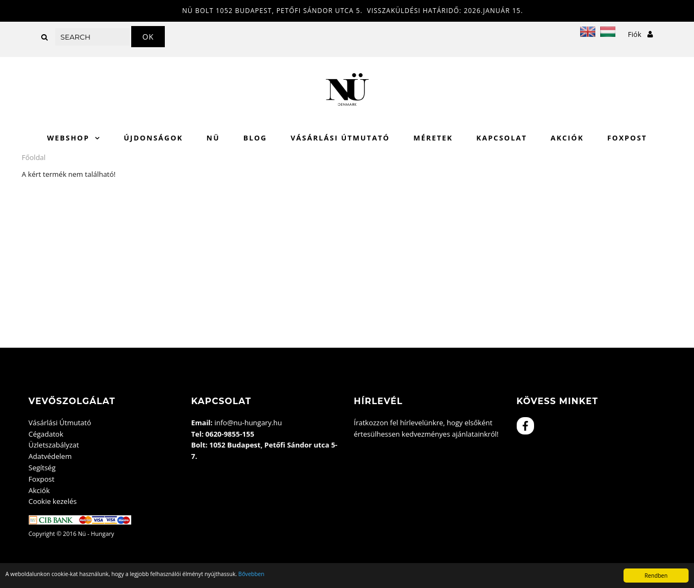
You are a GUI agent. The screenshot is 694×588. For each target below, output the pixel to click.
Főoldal (34, 157)
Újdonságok (153, 138)
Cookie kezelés (53, 501)
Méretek (433, 138)
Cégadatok (46, 434)
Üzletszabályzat (54, 445)
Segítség (42, 467)
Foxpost (627, 138)
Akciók (566, 138)
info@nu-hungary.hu (248, 422)
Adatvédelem (50, 456)
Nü (213, 138)
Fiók (640, 34)
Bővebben (252, 574)
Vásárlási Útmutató (340, 138)
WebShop (68, 138)
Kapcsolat (502, 138)
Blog (255, 138)
